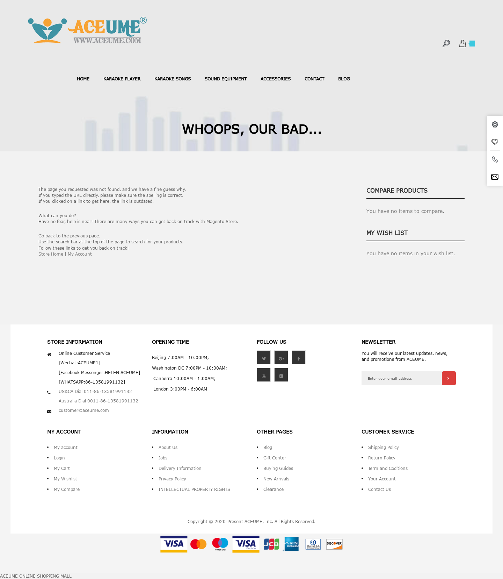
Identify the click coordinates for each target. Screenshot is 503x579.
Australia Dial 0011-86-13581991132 (98, 400)
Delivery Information (180, 468)
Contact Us (379, 489)
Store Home (50, 253)
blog (344, 78)
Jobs (163, 457)
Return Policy (381, 457)
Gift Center (274, 457)
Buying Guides (278, 468)
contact (314, 78)
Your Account (382, 478)
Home (83, 78)
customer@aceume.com (84, 410)
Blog (267, 447)
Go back (46, 235)
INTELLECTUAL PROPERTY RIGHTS (194, 489)
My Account (80, 253)
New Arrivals (276, 478)
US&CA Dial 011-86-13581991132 (95, 391)
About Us (168, 447)
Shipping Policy (383, 447)
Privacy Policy (172, 478)
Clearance (273, 489)
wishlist (495, 142)
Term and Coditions (388, 468)
